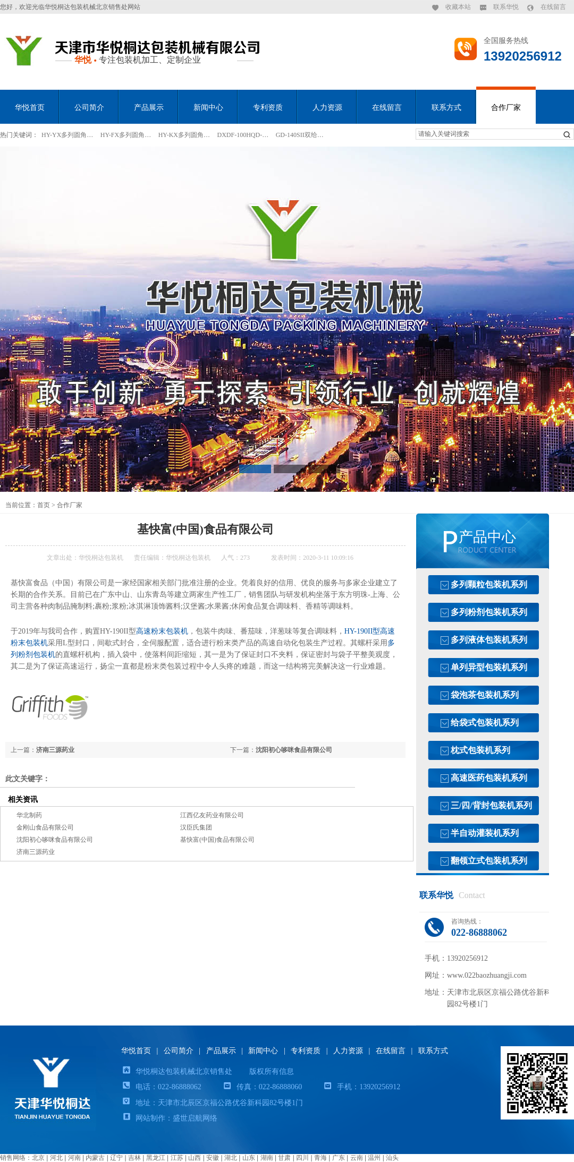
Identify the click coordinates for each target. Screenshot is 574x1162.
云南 (356, 1157)
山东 (248, 1157)
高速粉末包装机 (162, 631)
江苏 (177, 1157)
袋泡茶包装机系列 (485, 694)
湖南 (266, 1157)
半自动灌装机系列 (485, 833)
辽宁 (116, 1157)
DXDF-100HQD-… (243, 135)
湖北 (230, 1157)
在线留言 (553, 7)
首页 (43, 505)
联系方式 (446, 108)
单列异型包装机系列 (489, 667)
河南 (74, 1157)
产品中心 (487, 537)
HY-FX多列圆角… (125, 135)
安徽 (212, 1157)
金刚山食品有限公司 (45, 827)
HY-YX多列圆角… (67, 135)
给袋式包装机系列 (485, 722)
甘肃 (284, 1157)
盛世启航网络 (195, 1118)
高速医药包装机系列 (489, 777)
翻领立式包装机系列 (489, 860)
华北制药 (29, 815)
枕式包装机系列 (480, 750)
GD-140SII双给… (300, 135)
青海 (320, 1157)
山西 (194, 1157)
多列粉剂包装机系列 (489, 612)
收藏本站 (458, 7)
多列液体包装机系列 (489, 639)
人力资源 (327, 108)
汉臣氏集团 (196, 827)
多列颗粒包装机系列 (489, 584)
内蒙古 (95, 1157)
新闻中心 (208, 108)
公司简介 (89, 108)
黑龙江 (155, 1157)
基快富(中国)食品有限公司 (217, 839)
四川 (302, 1157)
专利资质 (268, 108)
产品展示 (149, 108)
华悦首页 (30, 108)
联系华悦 (506, 7)
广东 (338, 1157)
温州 (374, 1157)
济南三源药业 (55, 750)
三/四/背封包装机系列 (491, 805)
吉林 (134, 1157)
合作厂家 (506, 108)
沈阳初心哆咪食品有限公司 (294, 750)
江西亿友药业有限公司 (212, 815)
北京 (38, 1157)
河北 (56, 1157)
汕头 (392, 1157)
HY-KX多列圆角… (184, 135)
